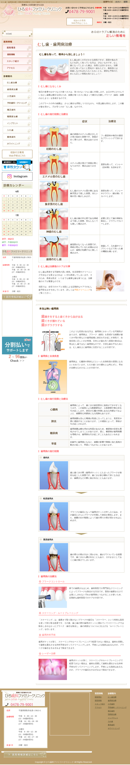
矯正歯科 (111, 711)
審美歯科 (111, 725)
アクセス (98, 707)
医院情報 (98, 700)
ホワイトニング (114, 728)
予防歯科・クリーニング (117, 707)
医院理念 (98, 697)
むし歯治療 (112, 697)
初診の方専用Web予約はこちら (79, 21)
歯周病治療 (112, 700)
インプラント (113, 718)
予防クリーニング (82, 290)
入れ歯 (110, 721)
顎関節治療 (112, 714)
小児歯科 (111, 704)
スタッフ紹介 (100, 704)
